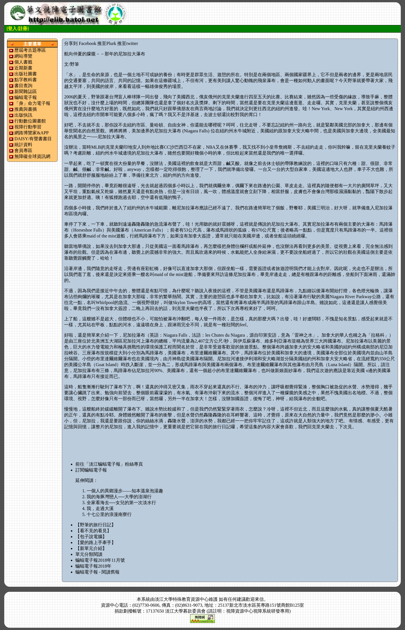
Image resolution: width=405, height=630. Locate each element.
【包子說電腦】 (91, 536)
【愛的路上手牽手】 (95, 542)
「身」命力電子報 (32, 103)
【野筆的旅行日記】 (95, 524)
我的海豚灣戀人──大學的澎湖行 (119, 496)
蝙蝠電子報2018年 (93, 566)
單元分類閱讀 (88, 554)
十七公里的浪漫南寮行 (109, 514)
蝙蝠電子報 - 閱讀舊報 (97, 572)
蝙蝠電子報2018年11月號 (100, 560)
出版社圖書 (25, 73)
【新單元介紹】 (91, 548)
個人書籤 (23, 62)
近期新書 (23, 67)
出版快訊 (23, 115)
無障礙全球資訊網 (32, 156)
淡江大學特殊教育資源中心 (182, 599)
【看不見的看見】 (93, 530)
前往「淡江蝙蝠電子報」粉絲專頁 (109, 464)
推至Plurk (106, 43)
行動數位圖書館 (30, 121)
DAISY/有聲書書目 (33, 138)
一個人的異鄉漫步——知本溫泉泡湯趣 (125, 490)
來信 (259, 599)
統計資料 (23, 144)
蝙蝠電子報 (25, 97)
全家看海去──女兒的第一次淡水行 (121, 502)
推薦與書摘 (25, 109)
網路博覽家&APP (31, 132)
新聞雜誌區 (25, 91)
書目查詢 (23, 85)
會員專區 (23, 150)
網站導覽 (23, 56)
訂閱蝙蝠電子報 (91, 470)
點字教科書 (25, 79)
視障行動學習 (27, 126)
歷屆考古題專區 (30, 50)
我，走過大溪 (100, 508)
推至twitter (127, 43)
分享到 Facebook (80, 43)
